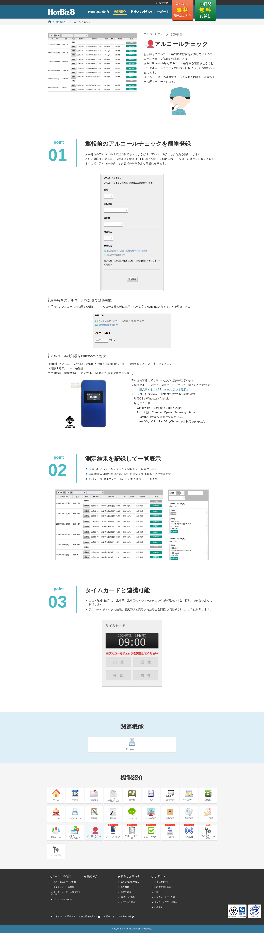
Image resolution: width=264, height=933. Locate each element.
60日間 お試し (205, 10)
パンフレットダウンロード (166, 897)
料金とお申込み (141, 11)
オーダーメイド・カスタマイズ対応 (65, 893)
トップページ (49, 21)
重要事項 (71, 916)
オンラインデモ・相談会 (165, 902)
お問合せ (163, 2)
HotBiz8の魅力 (98, 11)
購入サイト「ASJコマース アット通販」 (164, 389)
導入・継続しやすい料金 (64, 882)
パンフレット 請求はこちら (182, 9)
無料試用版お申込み (130, 882)
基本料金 (125, 887)
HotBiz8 (61, 12)
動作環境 (158, 907)
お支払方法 (126, 892)
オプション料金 (128, 902)
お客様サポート (161, 882)
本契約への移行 (128, 897)
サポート (163, 11)
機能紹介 (120, 11)
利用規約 (57, 916)
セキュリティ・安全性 (63, 887)
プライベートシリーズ (63, 899)
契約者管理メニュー (163, 887)
